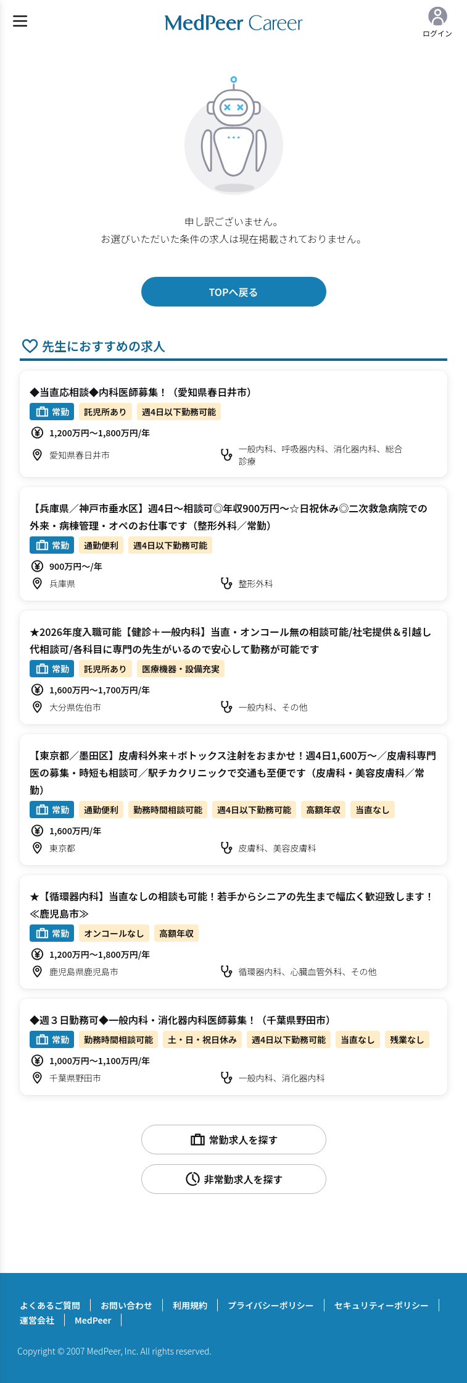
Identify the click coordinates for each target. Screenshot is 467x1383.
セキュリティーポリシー (381, 1305)
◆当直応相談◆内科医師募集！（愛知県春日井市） (143, 391)
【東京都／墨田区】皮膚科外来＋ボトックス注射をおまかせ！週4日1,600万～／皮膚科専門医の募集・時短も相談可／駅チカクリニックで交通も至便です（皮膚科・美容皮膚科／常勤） (233, 772)
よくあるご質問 (50, 1305)
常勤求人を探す (233, 1139)
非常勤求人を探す (233, 1179)
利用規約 (190, 1305)
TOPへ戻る (233, 291)
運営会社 (37, 1320)
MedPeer (93, 1320)
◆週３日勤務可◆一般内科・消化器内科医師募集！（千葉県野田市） (183, 1019)
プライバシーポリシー (271, 1305)
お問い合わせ (126, 1305)
